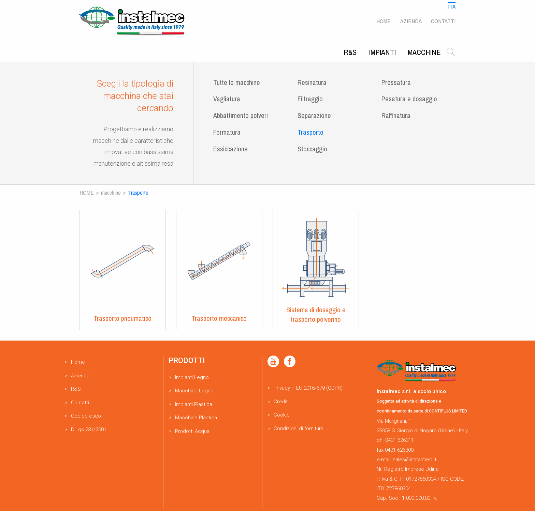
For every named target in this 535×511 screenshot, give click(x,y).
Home (383, 21)
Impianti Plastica (193, 404)
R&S (350, 52)
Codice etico (86, 416)
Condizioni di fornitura (298, 428)
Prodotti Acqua (192, 431)
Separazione (314, 115)
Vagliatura (226, 98)
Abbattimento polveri (240, 115)
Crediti (281, 402)
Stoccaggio (312, 148)
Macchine (424, 52)
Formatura (227, 132)
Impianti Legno (192, 377)
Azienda (411, 21)
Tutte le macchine (236, 82)
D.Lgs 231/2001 (88, 429)
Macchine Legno (194, 391)
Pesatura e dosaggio (409, 98)
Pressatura (396, 82)
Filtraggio (310, 98)
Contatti (443, 21)
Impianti (382, 52)
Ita (452, 6)
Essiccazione (230, 148)
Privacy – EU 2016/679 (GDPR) (308, 388)
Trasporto (310, 132)
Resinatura (312, 82)
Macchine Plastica (196, 418)
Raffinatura (395, 115)
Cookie (282, 415)
